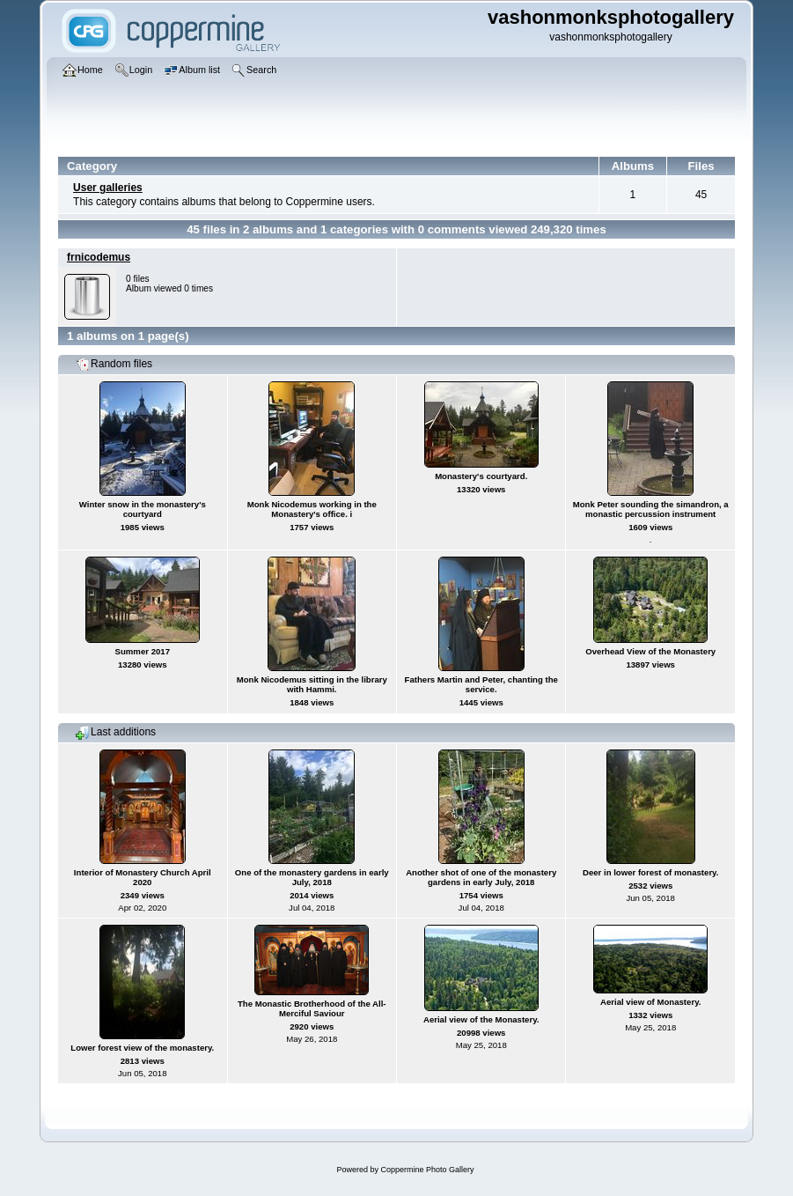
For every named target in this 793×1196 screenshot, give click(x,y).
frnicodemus (98, 257)
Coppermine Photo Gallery (427, 1169)
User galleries (108, 187)
